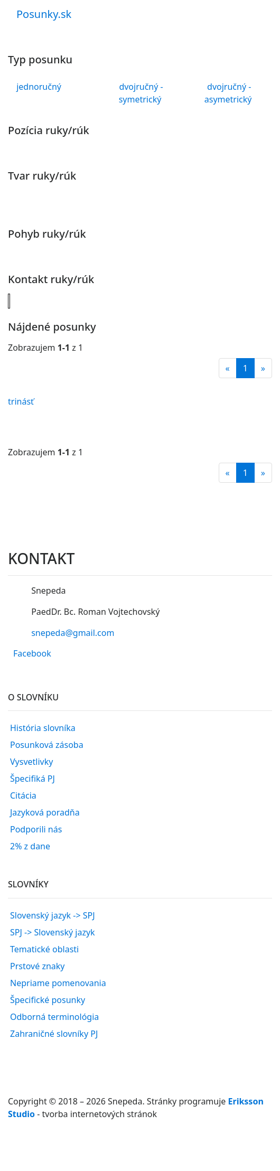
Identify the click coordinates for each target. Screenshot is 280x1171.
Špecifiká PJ (32, 778)
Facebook (32, 653)
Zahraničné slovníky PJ (54, 1033)
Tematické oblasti (44, 949)
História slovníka (43, 728)
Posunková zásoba (46, 745)
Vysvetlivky (31, 761)
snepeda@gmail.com (72, 633)
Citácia (23, 795)
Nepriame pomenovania (58, 983)
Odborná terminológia (54, 1017)
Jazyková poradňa (45, 812)
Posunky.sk (43, 14)
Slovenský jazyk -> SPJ (52, 915)
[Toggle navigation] (257, 7)
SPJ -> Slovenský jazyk (52, 932)
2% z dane (30, 846)
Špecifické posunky (47, 1000)
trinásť (21, 401)
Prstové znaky (37, 966)
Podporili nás (36, 829)
